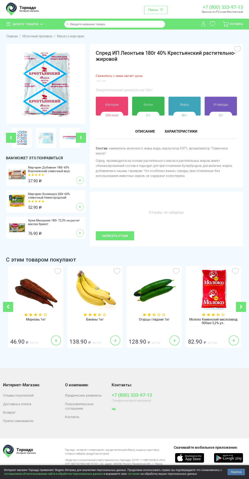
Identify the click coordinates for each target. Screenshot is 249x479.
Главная (12, 36)
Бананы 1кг (154, 319)
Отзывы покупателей (18, 395)
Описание (145, 131)
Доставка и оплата (17, 404)
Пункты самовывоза (18, 421)
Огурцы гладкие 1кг (213, 319)
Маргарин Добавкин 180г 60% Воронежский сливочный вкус (49, 169)
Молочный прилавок (37, 36)
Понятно (236, 472)
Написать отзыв (115, 235)
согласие (134, 473)
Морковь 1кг (95, 319)
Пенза (153, 10)
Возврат (9, 412)
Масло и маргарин (70, 36)
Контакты (72, 417)
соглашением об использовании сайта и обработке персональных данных (53, 473)
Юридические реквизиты (83, 395)
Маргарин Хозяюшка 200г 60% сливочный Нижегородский (49, 195)
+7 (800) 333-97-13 (223, 7)
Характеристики (181, 131)
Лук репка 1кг (35, 319)
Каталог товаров (25, 24)
